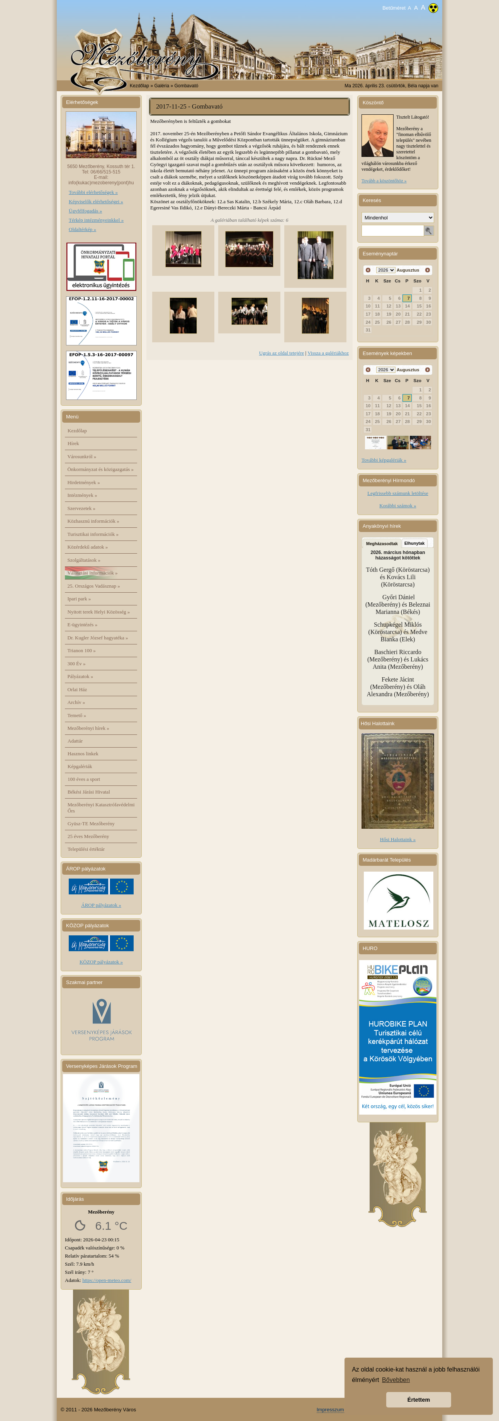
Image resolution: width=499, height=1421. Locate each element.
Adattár (75, 741)
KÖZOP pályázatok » (101, 962)
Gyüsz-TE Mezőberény (91, 823)
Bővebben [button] (396, 1380)
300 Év (77, 663)
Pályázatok (80, 676)
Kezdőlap (139, 85)
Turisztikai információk (93, 534)
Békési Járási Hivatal (89, 792)
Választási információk (93, 573)
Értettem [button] (418, 1400)
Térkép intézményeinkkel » (96, 220)
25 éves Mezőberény (88, 836)
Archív (76, 702)
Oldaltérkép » (82, 229)
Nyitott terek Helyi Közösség (99, 612)
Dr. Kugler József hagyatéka (98, 638)
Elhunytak (414, 543)
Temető (77, 715)
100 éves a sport (84, 779)
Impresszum (330, 1410)
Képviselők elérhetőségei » (96, 201)
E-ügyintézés (83, 624)
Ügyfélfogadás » (85, 211)
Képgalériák (80, 766)
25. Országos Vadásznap (94, 586)
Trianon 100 (82, 650)
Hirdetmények (84, 482)
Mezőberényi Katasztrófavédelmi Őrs (101, 808)
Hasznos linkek (83, 753)
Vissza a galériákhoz (328, 353)
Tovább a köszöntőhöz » (384, 181)
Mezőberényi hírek (88, 728)
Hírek (73, 443)
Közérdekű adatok (88, 547)
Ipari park (79, 599)
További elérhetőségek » (93, 192)
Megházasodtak (382, 543)
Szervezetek (82, 508)
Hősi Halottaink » (398, 839)
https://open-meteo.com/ (106, 1280)
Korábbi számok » (397, 505)
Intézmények (82, 495)
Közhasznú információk (93, 521)
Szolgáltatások (84, 560)
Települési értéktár (86, 849)
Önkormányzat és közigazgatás (101, 469)
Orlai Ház (77, 689)
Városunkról (82, 456)
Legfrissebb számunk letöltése (397, 493)
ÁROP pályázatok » (101, 905)
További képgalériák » (384, 460)
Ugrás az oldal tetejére (281, 353)
